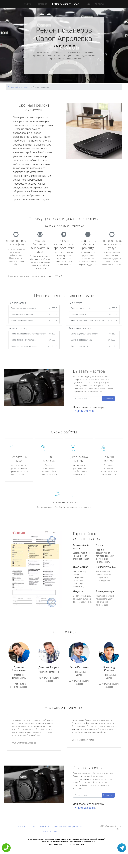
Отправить (108, 398)
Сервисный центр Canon (19, 87)
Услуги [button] (27, 4)
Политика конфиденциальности (67, 826)
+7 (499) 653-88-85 (64, 46)
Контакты (99, 4)
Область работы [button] (48, 831)
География (42, 4)
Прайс (87, 4)
